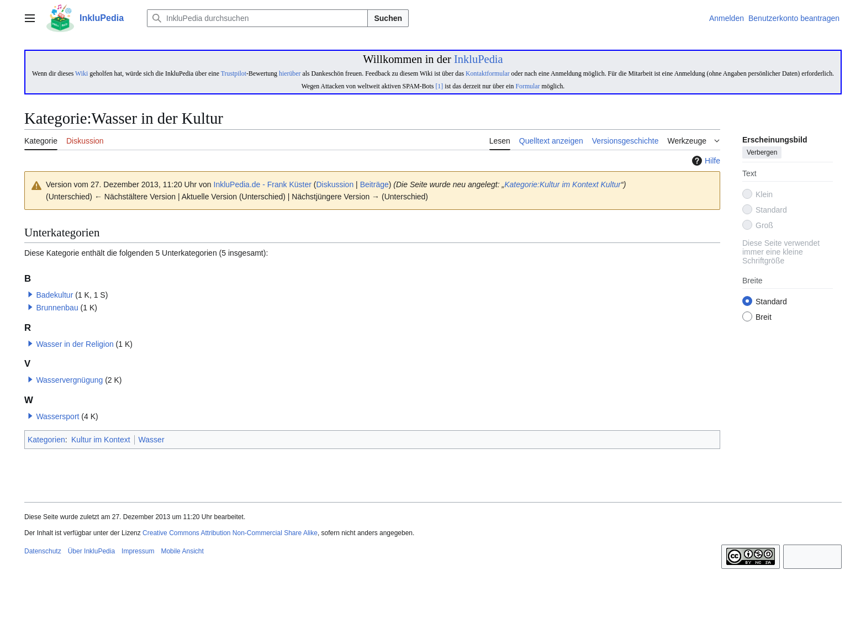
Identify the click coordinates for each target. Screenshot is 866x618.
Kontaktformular (488, 73)
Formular (527, 86)
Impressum (138, 551)
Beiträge (374, 184)
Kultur (610, 184)
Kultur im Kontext (100, 439)
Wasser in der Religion (74, 344)
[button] (30, 294)
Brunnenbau (57, 307)
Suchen (388, 18)
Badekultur (54, 294)
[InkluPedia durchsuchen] (257, 18)
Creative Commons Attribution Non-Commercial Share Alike (230, 533)
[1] (439, 86)
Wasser (152, 439)
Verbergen (762, 153)
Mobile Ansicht (182, 551)
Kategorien (46, 439)
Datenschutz (42, 551)
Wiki (81, 73)
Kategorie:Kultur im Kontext (551, 184)
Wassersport (57, 416)
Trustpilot (233, 73)
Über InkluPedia (91, 551)
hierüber (289, 73)
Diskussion (335, 184)
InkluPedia (478, 59)
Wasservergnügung (69, 380)
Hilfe (704, 161)
